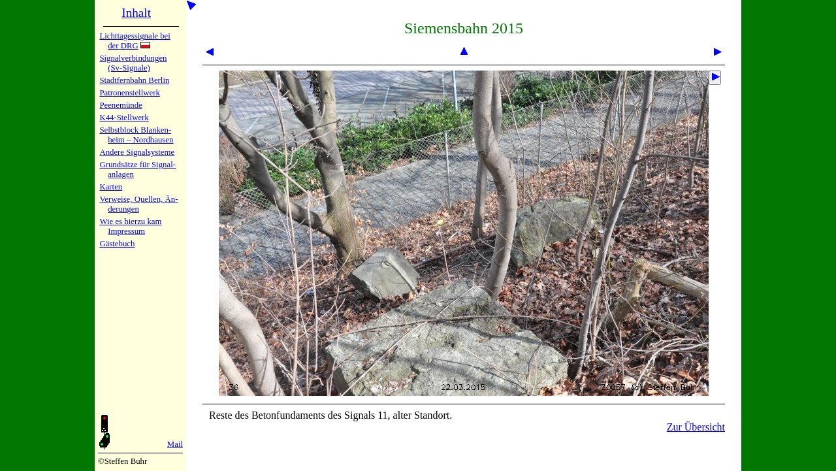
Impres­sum (126, 231)
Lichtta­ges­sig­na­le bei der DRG (134, 40)
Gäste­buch (117, 243)
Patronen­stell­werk (129, 92)
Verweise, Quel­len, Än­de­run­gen (138, 204)
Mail (175, 444)
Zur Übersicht (696, 426)
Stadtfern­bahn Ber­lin (134, 80)
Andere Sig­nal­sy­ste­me (136, 152)
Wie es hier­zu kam (130, 221)
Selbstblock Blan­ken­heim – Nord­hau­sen (136, 134)
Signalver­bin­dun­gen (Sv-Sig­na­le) (133, 63)
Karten (110, 186)
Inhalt (136, 13)
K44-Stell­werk (123, 117)
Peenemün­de (120, 105)
